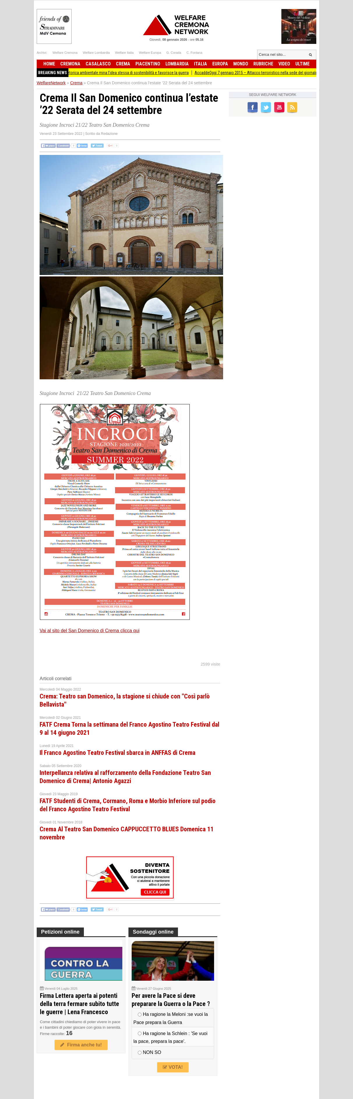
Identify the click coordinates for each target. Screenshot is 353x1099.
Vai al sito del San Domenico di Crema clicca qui (90, 630)
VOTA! (173, 1067)
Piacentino (147, 64)
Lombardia (177, 64)
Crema (123, 64)
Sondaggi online (153, 932)
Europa (220, 64)
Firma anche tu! (81, 1044)
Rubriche (263, 64)
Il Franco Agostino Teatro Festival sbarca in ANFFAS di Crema (117, 752)
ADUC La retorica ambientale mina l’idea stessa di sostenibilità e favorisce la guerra (122, 72)
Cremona (70, 64)
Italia (200, 64)
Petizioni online (60, 932)
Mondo (240, 64)
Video (284, 64)
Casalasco (98, 64)
